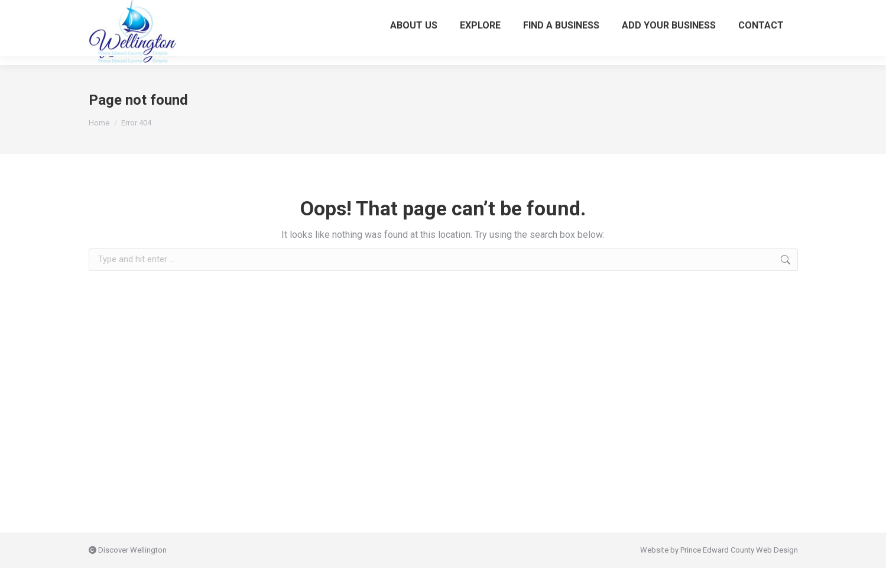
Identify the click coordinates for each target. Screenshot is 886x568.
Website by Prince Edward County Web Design (719, 550)
